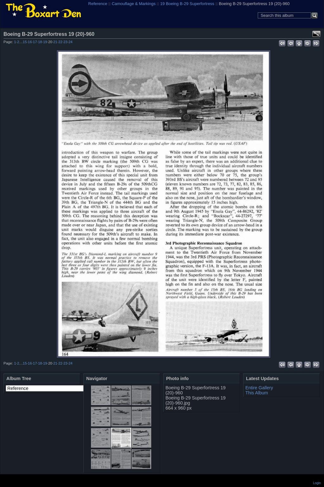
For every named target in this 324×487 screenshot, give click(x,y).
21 (55, 42)
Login (317, 483)
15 (25, 42)
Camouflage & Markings (134, 3)
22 (60, 42)
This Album (256, 392)
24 (70, 42)
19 (45, 42)
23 (65, 42)
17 (35, 42)
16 (30, 42)
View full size (316, 33)
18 (40, 42)
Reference (97, 3)
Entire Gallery (259, 387)
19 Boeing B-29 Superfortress (187, 3)
